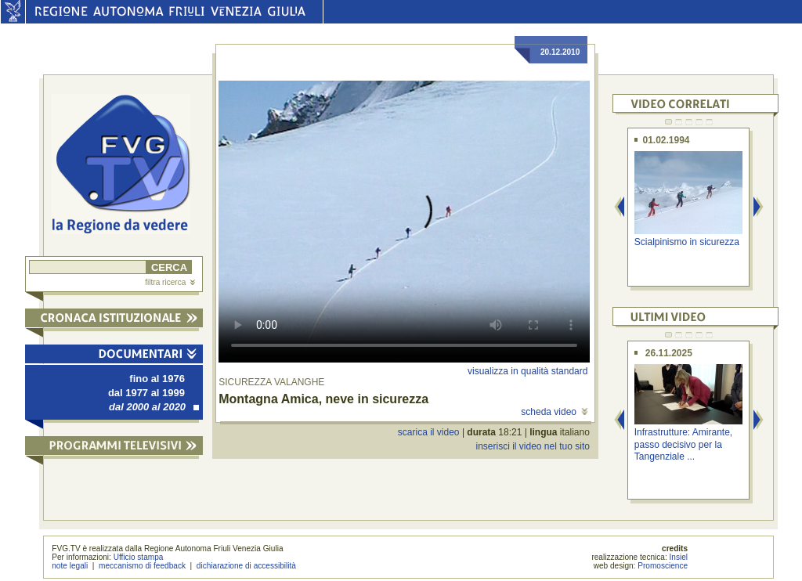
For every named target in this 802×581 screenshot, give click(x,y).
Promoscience (663, 565)
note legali (70, 565)
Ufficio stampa (139, 557)
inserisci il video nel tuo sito (532, 446)
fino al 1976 (157, 378)
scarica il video (429, 432)
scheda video (554, 411)
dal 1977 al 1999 (146, 393)
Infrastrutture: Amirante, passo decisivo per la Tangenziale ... (683, 444)
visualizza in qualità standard (527, 371)
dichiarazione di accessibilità (246, 565)
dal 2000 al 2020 (154, 407)
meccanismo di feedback (142, 565)
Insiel (679, 557)
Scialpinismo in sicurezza (686, 241)
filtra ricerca (170, 282)
